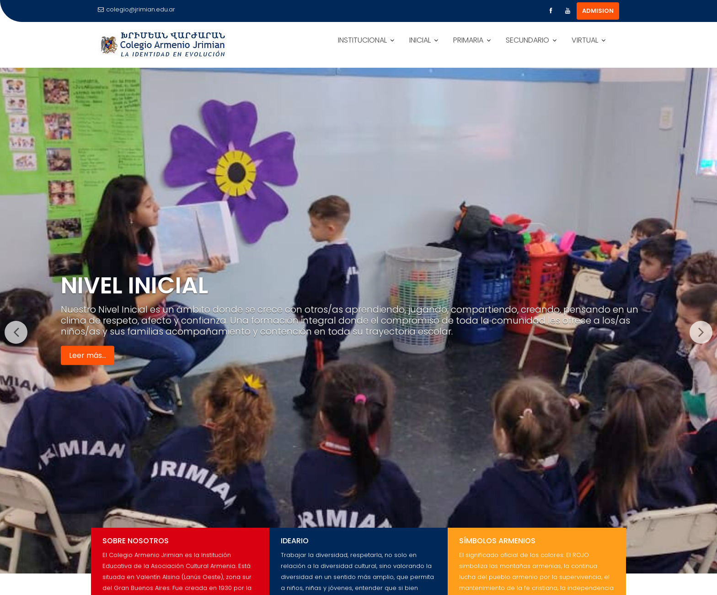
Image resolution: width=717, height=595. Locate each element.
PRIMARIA (468, 40)
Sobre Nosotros (135, 541)
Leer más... (87, 355)
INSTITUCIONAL (362, 40)
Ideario (295, 541)
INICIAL (420, 40)
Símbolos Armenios (497, 541)
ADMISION (598, 10)
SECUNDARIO (527, 40)
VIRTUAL (585, 40)
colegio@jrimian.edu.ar (136, 9)
